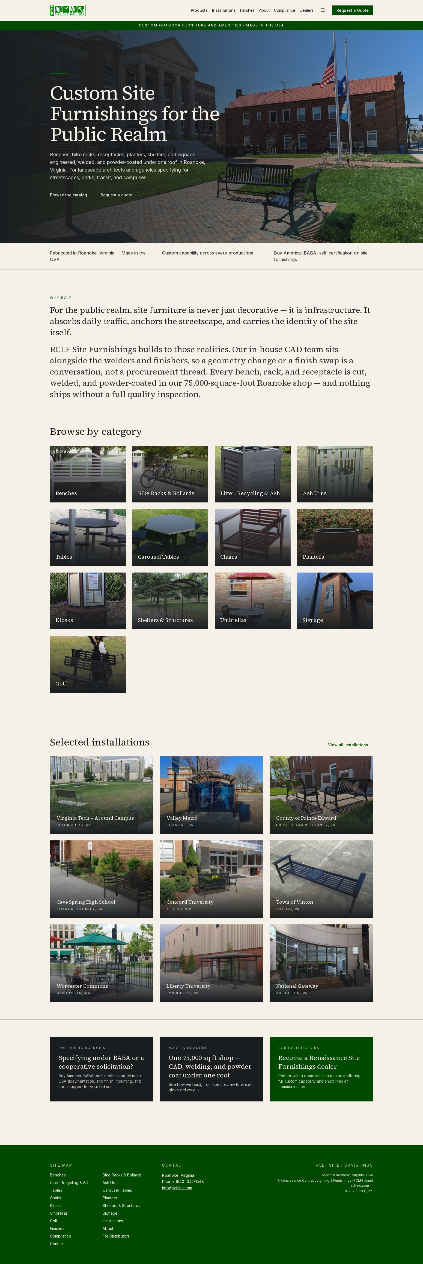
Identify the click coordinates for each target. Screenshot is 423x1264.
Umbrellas (59, 1213)
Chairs (55, 1198)
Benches (58, 1175)
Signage (110, 1213)
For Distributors (116, 1236)
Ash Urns (110, 1182)
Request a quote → (119, 195)
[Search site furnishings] (323, 10)
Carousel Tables (117, 1190)
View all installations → (350, 744)
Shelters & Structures (121, 1205)
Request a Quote (352, 10)
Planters (110, 1198)
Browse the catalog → (71, 195)
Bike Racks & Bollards (122, 1175)
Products (199, 10)
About (264, 10)
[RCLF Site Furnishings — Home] (68, 10)
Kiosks (56, 1205)
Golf (53, 1220)
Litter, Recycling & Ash (70, 1182)
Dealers (307, 10)
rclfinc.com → (362, 1186)
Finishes (247, 10)
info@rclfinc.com (177, 1187)
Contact (57, 1243)
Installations (224, 10)
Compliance (284, 10)
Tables (56, 1190)
